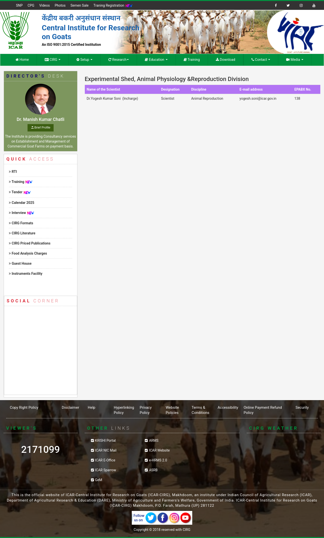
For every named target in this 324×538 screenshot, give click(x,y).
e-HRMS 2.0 (158, 460)
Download (225, 60)
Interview (17, 213)
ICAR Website (159, 450)
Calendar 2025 (21, 203)
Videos (44, 5)
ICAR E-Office (105, 460)
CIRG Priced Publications (29, 243)
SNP (19, 5)
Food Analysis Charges (28, 253)
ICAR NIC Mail (106, 450)
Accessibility (228, 407)
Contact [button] (260, 60)
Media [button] (294, 60)
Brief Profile (42, 127)
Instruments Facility (25, 274)
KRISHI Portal (105, 440)
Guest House (20, 263)
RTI (13, 172)
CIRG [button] (52, 60)
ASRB (153, 470)
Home (22, 60)
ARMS (153, 440)
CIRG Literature (22, 233)
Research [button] (118, 60)
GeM (98, 480)
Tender (15, 192)
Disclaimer (70, 407)
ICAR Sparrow (105, 470)
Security (302, 407)
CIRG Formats (21, 223)
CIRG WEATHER (284, 458)
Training (192, 60)
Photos (60, 5)
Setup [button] (84, 60)
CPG (31, 5)
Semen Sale (79, 5)
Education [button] (156, 60)
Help (91, 407)
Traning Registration (113, 5)
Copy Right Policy (24, 407)
